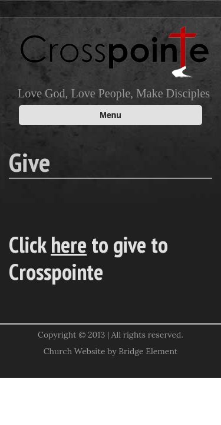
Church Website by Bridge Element (110, 351)
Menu (110, 115)
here (69, 244)
